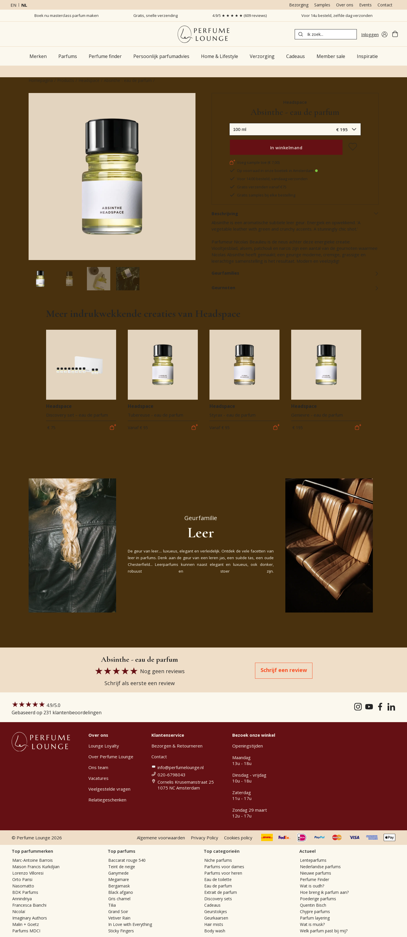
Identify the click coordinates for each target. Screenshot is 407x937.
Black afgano (120, 892)
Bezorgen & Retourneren (176, 746)
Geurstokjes (215, 911)
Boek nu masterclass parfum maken (66, 15)
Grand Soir (118, 911)
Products (65, 80)
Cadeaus (212, 905)
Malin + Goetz (25, 924)
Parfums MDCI (26, 931)
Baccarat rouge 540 (127, 860)
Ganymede (118, 873)
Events (365, 5)
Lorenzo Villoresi (27, 873)
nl (24, 5)
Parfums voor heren (223, 873)
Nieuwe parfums (315, 873)
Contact (385, 5)
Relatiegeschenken (107, 800)
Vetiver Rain (119, 918)
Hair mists (213, 924)
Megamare (118, 879)
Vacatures (98, 778)
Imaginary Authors (29, 918)
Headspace (88, 80)
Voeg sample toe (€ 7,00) (254, 162)
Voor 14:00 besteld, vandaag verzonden (268, 179)
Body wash (214, 931)
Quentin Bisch (313, 905)
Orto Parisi (22, 879)
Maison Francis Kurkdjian (36, 866)
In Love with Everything (130, 924)
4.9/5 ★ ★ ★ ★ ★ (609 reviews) (239, 15)
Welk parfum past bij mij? (323, 931)
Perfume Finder (314, 879)
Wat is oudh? (312, 886)
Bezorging (298, 5)
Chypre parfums (315, 911)
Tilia (112, 905)
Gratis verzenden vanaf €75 (258, 187)
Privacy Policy (204, 838)
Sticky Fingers (121, 931)
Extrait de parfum (220, 892)
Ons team (98, 767)
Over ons (344, 5)
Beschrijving (295, 213)
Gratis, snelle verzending (155, 15)
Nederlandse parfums (320, 866)
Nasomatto (23, 886)
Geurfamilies (295, 273)
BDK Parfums (25, 892)
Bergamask (119, 886)
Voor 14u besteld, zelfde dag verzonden (337, 15)
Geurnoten (295, 287)
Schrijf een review (284, 669)
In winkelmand (286, 147)
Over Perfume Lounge (110, 756)
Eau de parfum (218, 886)
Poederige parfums (318, 898)
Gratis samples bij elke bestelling (262, 195)
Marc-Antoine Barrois (32, 860)
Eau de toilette (218, 879)
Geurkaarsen (216, 918)
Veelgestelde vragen (109, 789)
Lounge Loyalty (103, 746)
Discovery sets (218, 898)
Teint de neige (121, 866)
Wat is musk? (312, 924)
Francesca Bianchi (29, 905)
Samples (322, 5)
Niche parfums (218, 860)
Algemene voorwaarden (161, 838)
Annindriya (22, 898)
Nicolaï (18, 911)
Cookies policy (238, 838)
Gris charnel (119, 898)
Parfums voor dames (224, 866)
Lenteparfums (313, 860)
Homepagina (41, 80)
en (13, 5)
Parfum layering (315, 918)
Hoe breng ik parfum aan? (324, 892)
